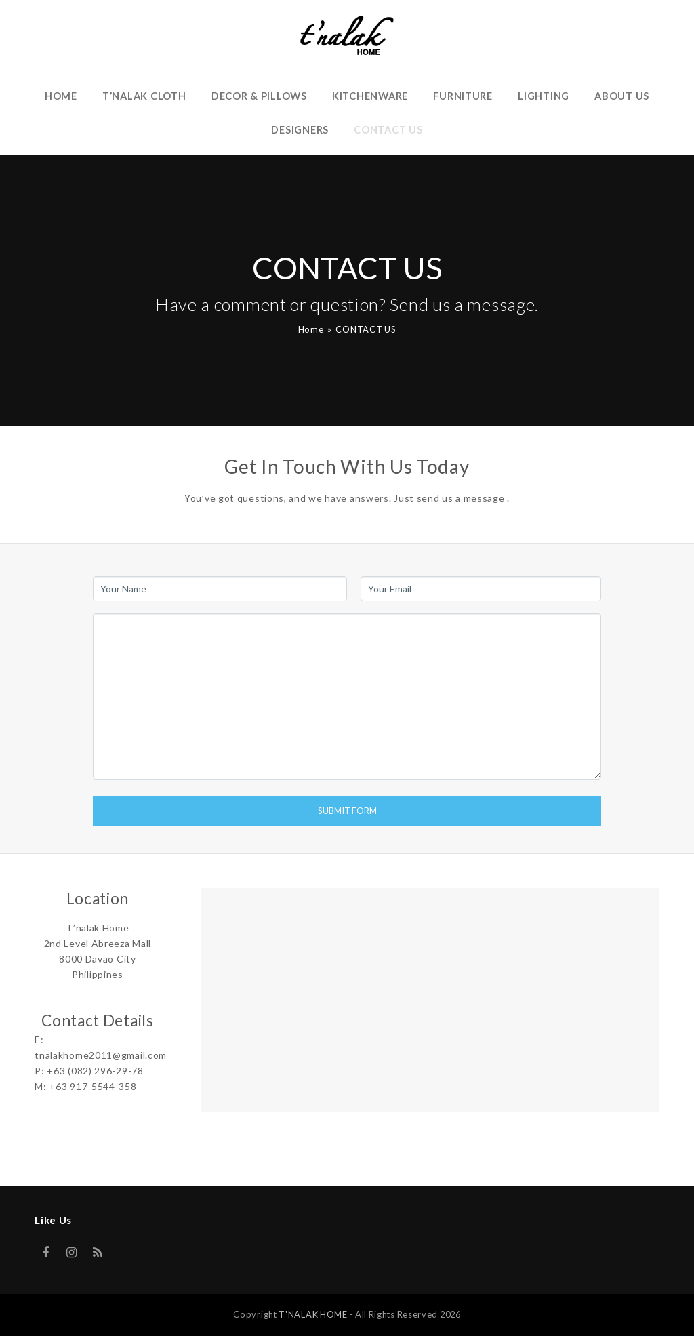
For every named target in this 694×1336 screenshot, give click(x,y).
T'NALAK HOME (313, 1314)
